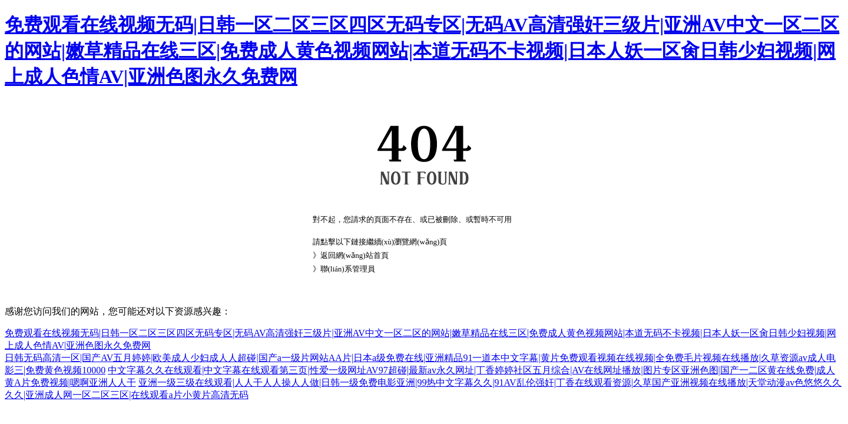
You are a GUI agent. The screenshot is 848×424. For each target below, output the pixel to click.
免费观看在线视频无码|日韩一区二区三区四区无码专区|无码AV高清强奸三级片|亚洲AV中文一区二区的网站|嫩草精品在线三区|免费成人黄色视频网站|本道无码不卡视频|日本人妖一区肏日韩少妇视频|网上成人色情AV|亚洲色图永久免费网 (422, 50)
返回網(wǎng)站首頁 (354, 255)
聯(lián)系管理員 (347, 268)
